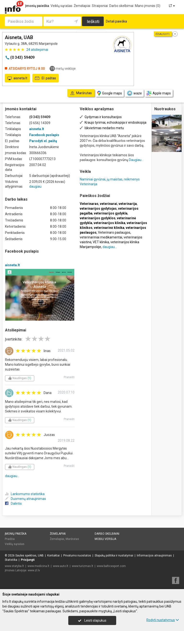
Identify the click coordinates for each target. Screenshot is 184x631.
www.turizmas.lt (82, 566)
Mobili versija (105, 539)
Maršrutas (72, 539)
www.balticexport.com (111, 566)
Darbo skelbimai (121, 6)
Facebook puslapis (44, 135)
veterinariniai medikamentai (101, 237)
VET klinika (101, 242)
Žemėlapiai (82, 6)
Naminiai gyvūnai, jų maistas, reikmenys (110, 179)
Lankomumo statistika (25, 494)
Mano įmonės (147, 6)
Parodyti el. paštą (43, 141)
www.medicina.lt (38, 566)
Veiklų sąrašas (61, 6)
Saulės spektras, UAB (29, 555)
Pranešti (69, 377)
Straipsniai (100, 6)
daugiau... (12, 476)
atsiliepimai (37, 50)
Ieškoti (93, 21)
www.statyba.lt (14, 566)
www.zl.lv (34, 570)
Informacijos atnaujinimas (154, 555)
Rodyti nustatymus (162, 620)
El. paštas (45, 78)
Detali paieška (116, 21)
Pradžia (10, 539)
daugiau (35, 186)
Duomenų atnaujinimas (25, 499)
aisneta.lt (17, 78)
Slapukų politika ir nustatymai (114, 555)
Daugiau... (136, 160)
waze (134, 93)
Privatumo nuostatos (77, 555)
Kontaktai (53, 555)
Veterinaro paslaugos (114, 232)
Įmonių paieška (37, 6)
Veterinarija (88, 184)
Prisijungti (27, 560)
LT (172, 6)
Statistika (11, 560)
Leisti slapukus (92, 620)
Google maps (109, 93)
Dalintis (13, 503)
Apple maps (158, 93)
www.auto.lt (60, 566)
